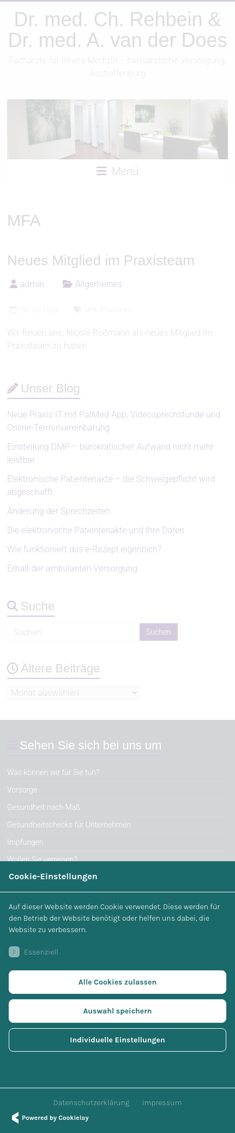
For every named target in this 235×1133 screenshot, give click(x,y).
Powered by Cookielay (48, 1117)
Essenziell (33, 951)
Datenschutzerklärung (91, 1102)
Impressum (162, 1102)
